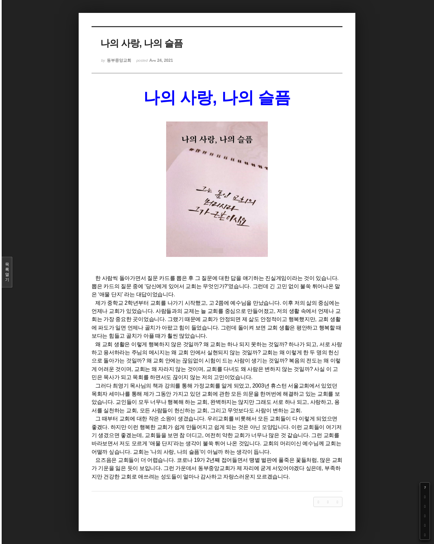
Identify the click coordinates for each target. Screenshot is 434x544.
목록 (7, 272)
